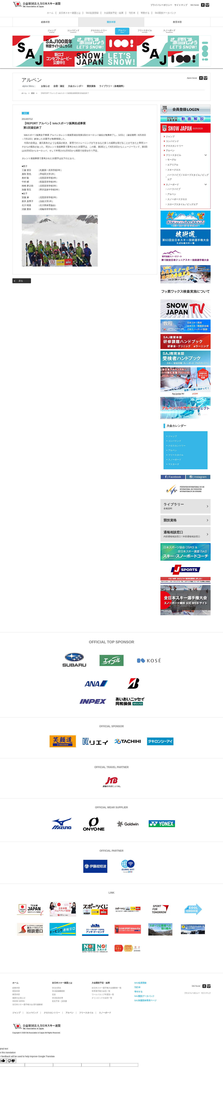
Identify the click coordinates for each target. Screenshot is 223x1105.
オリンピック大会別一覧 (102, 998)
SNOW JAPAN (18, 1001)
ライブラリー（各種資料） (112, 86)
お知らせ (45, 86)
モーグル (171, 159)
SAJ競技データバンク (165, 13)
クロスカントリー (99, 31)
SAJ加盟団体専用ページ (145, 1000)
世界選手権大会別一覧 (101, 991)
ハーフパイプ (173, 189)
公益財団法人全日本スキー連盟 (37, 1026)
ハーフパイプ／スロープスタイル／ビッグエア (188, 177)
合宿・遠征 (58, 86)
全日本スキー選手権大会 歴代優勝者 (27, 1004)
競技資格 (91, 86)
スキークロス (173, 170)
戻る (21, 281)
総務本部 (45, 22)
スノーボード (169, 31)
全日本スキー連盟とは (70, 13)
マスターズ (173, 464)
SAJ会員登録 (92, 13)
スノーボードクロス (177, 199)
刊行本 (132, 13)
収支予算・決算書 (59, 1001)
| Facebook (173, 476)
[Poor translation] (11, 1060)
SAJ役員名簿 (57, 998)
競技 (33, 93)
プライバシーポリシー (161, 5)
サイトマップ (180, 5)
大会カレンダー (75, 86)
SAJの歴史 (56, 988)
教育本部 (177, 22)
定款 (54, 994)
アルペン (122, 31)
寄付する (138, 991)
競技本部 (111, 22)
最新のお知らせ (18, 998)
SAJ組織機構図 (58, 991)
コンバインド (73, 31)
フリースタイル (145, 31)
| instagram (198, 476)
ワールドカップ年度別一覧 (103, 994)
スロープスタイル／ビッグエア (182, 204)
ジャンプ (52, 31)
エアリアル (172, 164)
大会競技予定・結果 (113, 13)
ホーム (50, 13)
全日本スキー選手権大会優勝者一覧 (106, 988)
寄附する (145, 13)
